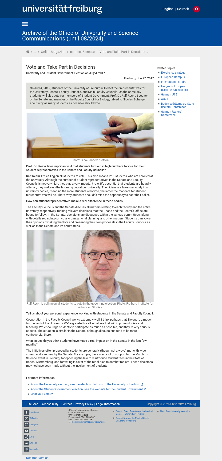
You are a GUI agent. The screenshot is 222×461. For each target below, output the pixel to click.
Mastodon (34, 449)
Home (27, 51)
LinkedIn (33, 443)
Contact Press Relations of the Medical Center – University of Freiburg (134, 412)
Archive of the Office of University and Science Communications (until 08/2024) (80, 36)
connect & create (82, 52)
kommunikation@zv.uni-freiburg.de (88, 422)
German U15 (169, 94)
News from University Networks (175, 411)
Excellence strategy (173, 72)
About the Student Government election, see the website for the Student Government (87, 389)
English (168, 9)
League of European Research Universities (174, 88)
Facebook (34, 412)
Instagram (34, 424)
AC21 (164, 99)
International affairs (173, 81)
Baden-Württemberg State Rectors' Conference (177, 105)
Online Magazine (53, 52)
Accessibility (49, 404)
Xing (31, 437)
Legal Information (108, 404)
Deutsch (183, 9)
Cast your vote (40, 394)
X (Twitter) (34, 418)
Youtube (33, 430)
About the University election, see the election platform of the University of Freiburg (85, 384)
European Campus (173, 77)
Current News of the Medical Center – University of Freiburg (133, 419)
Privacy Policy (84, 404)
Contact (66, 404)
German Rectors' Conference (171, 113)
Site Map (32, 404)
